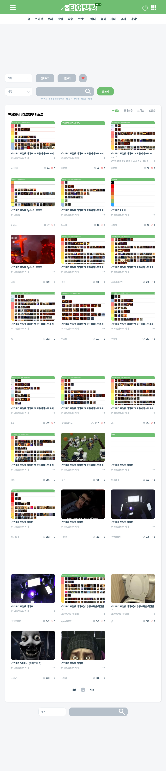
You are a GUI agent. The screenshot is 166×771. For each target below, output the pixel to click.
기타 (113, 19)
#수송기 (136, 161)
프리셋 (38, 19)
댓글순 (152, 110)
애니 (93, 19)
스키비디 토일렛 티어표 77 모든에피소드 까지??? (131, 155)
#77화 (113, 161)
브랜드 (82, 19)
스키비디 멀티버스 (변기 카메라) (26, 663)
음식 (103, 19)
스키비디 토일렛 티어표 (122, 465)
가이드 (135, 19)
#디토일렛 (15, 157)
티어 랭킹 (79, 7)
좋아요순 (128, 110)
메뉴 (153, 7)
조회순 (140, 110)
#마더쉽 (129, 161)
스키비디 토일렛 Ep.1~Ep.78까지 (26, 210)
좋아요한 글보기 (83, 78)
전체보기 (45, 78)
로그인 (145, 8)
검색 (88, 91)
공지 (124, 19)
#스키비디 (24, 157)
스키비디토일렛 (118, 210)
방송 (70, 19)
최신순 (115, 110)
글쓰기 (105, 91)
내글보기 (66, 78)
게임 (60, 19)
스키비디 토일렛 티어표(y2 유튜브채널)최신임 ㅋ (82, 608)
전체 (49, 19)
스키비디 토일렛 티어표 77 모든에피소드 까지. (32, 153)
